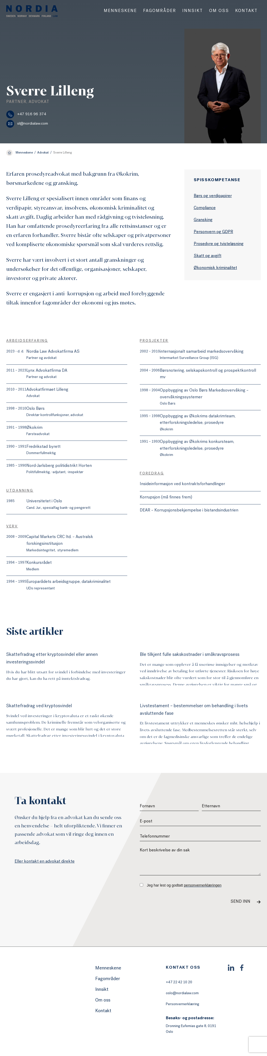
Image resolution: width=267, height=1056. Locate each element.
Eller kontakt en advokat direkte (45, 862)
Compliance (205, 208)
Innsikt (192, 11)
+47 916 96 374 (26, 114)
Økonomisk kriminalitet (215, 268)
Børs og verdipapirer (213, 196)
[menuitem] (120, 11)
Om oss (219, 11)
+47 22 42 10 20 (179, 982)
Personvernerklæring (182, 1004)
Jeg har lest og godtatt (180, 885)
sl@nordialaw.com (27, 124)
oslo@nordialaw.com (182, 993)
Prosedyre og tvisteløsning (219, 244)
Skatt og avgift (207, 256)
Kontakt (246, 11)
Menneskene (120, 11)
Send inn (240, 902)
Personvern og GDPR (213, 232)
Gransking (203, 220)
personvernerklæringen (202, 885)
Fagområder (159, 11)
